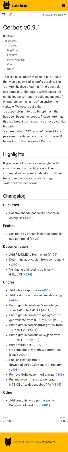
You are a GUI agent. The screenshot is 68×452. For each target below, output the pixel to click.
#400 (22, 354)
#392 (34, 238)
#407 (14, 300)
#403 (14, 369)
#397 (14, 264)
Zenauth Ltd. (48, 442)
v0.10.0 (8, 421)
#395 (56, 384)
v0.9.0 (60, 421)
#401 (45, 310)
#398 (34, 340)
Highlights (11, 41)
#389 (59, 374)
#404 (52, 254)
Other (10, 68)
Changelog (11, 45)
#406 (28, 218)
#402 (45, 405)
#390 (57, 320)
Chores (11, 64)
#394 (27, 274)
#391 (32, 330)
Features (12, 54)
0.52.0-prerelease (53, 14)
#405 (45, 290)
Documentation (16, 59)
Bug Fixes (12, 50)
